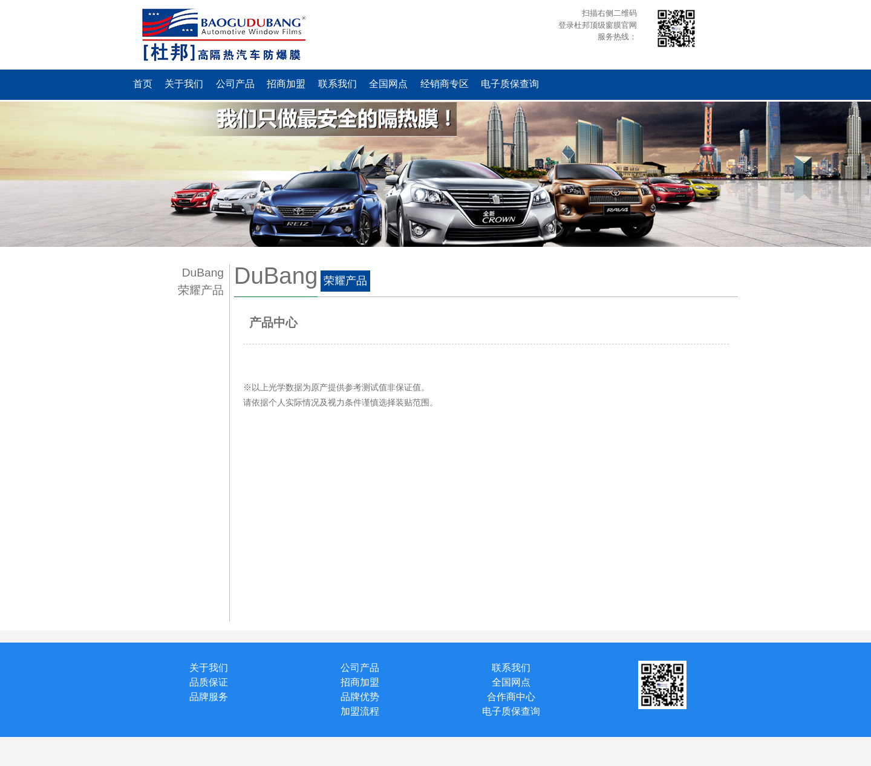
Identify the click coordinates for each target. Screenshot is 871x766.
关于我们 (184, 84)
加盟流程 (360, 711)
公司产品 (235, 84)
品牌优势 (360, 697)
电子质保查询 (510, 84)
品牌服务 (208, 697)
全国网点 (388, 84)
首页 (142, 84)
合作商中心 (511, 697)
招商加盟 (286, 84)
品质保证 (208, 682)
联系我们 (337, 84)
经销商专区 (444, 84)
